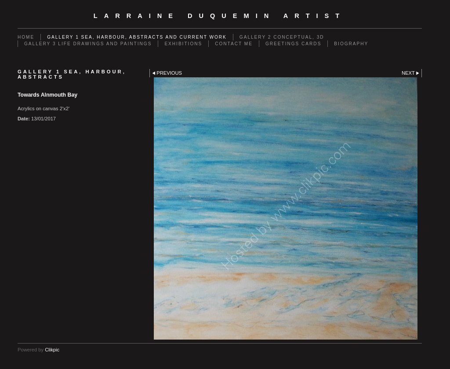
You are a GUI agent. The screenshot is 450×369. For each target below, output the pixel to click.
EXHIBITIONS (183, 43)
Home (26, 37)
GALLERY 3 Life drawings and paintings (88, 43)
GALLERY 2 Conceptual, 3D (282, 37)
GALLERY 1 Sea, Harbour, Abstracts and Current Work (137, 37)
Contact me (234, 43)
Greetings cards (293, 43)
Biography (351, 43)
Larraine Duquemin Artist (220, 15)
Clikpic (52, 349)
